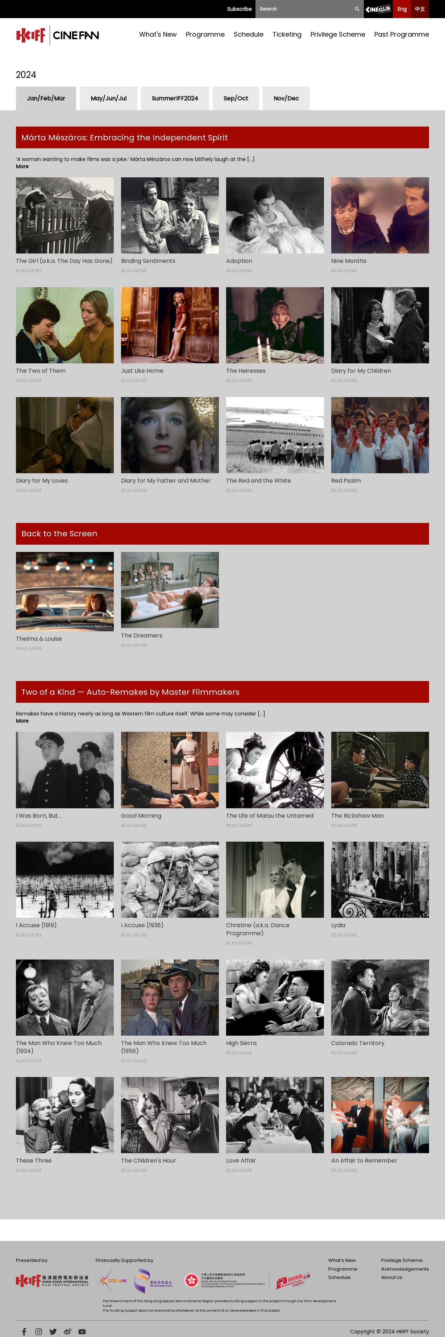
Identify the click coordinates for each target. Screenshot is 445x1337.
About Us (391, 1277)
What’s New (342, 1260)
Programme (205, 34)
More (22, 166)
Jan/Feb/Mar (46, 98)
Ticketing (287, 34)
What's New (158, 34)
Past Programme (401, 34)
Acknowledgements (405, 1269)
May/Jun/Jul (108, 98)
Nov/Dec (286, 98)
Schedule (248, 34)
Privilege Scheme (338, 34)
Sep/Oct (236, 98)
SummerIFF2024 (175, 98)
